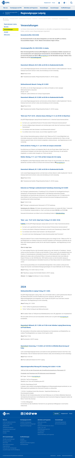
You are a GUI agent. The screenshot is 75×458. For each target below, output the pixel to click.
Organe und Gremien (7, 423)
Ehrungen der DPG (7, 441)
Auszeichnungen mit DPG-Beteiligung (11, 449)
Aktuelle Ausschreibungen (9, 439)
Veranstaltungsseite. (35, 57)
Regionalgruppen (55, 18)
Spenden (56, 413)
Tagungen (40, 423)
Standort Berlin (6, 431)
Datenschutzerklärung (67, 455)
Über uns (5, 7)
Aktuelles (22, 439)
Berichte (6, 27)
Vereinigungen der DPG (16, 7)
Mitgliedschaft (47, 2)
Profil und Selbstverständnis (9, 422)
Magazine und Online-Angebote (27, 442)
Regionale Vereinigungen (25, 425)
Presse (53, 2)
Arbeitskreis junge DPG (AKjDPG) (44, 18)
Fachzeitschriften (24, 444)
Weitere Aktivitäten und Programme (46, 434)
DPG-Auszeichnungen (8, 436)
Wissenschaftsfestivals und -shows (46, 425)
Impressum (53, 455)
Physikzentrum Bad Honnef (9, 429)
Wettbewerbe (41, 432)
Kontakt (6, 32)
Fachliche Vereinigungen (25, 422)
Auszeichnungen (54, 7)
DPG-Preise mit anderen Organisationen (8, 445)
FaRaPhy (23, 223)
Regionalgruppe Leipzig (63, 18)
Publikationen (23, 441)
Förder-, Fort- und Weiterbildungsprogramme (44, 428)
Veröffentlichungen (65, 7)
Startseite (5, 18)
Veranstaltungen (44, 7)
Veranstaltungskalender (60, 422)
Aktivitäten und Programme (31, 7)
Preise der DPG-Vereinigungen (9, 448)
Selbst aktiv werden (42, 422)
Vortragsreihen (41, 430)
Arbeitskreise (34, 18)
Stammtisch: (24, 325)
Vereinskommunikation (8, 427)
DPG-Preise (5, 442)
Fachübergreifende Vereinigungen (25, 18)
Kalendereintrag (60, 213)
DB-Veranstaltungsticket (60, 423)
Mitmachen (7, 35)
